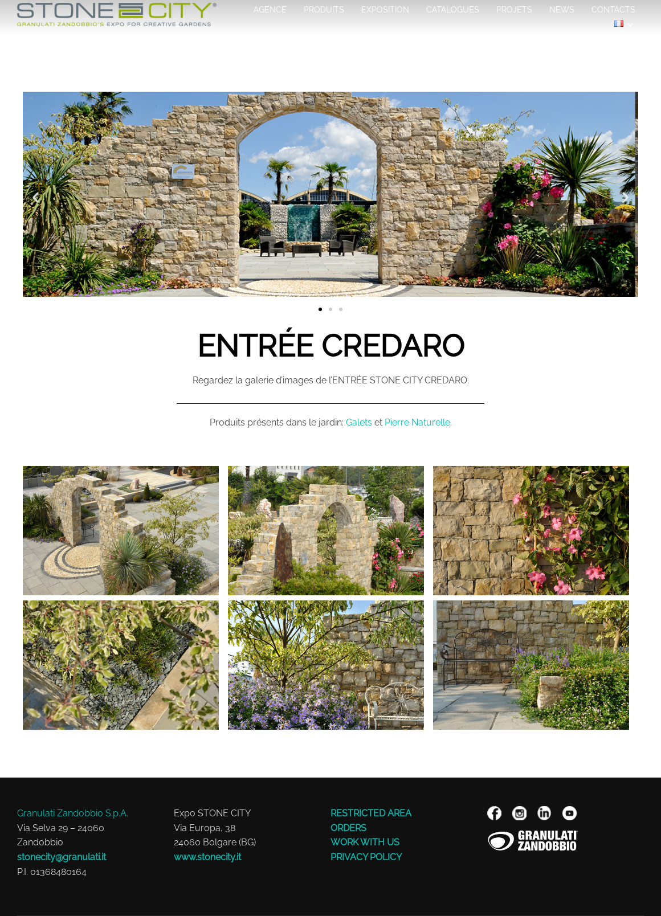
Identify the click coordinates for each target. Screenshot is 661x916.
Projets (514, 9)
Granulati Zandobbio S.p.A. (72, 813)
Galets (359, 422)
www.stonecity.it (207, 857)
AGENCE (270, 9)
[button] (35, 197)
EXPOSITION (385, 9)
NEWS (561, 9)
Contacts (613, 9)
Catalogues (452, 9)
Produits (324, 9)
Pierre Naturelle (417, 422)
